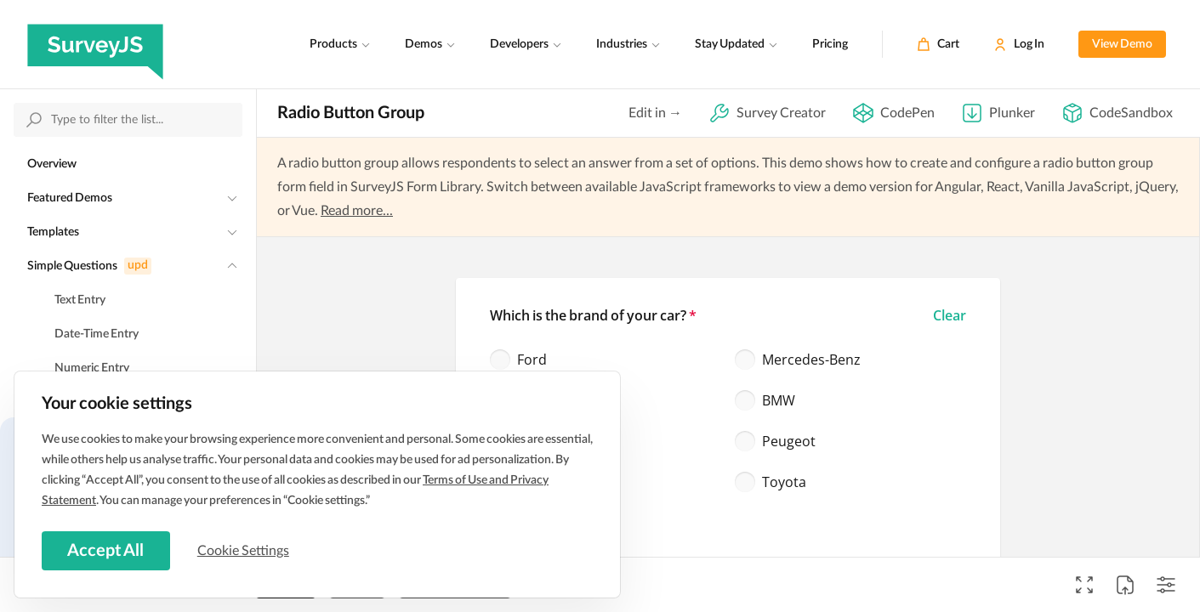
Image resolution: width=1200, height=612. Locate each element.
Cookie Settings (246, 550)
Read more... (357, 211)
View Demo (1122, 44)
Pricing (830, 44)
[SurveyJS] (95, 44)
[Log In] (1018, 44)
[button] (950, 315)
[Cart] (938, 44)
